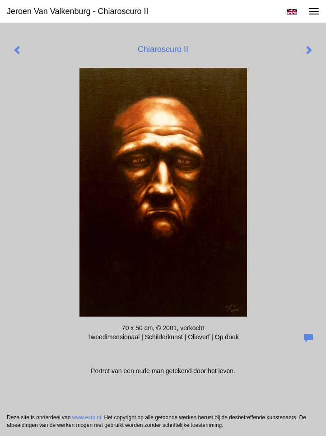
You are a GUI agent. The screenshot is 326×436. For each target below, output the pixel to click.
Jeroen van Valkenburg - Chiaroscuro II (78, 11)
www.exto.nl (86, 417)
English (292, 11)
